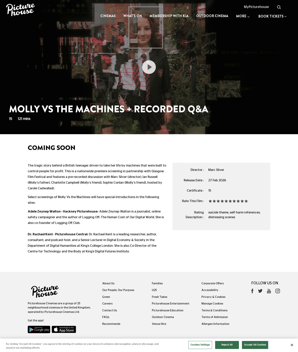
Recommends (111, 324)
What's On (132, 15)
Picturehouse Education (167, 310)
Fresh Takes (159, 297)
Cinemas (108, 15)
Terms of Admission (214, 317)
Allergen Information (215, 324)
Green (106, 297)
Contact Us (109, 310)
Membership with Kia (169, 15)
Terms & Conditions (214, 310)
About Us (108, 283)
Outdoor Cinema (212, 15)
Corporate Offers (212, 283)
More (243, 16)
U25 (154, 290)
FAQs (105, 317)
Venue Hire (159, 324)
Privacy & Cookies (213, 297)
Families (157, 283)
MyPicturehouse (256, 7)
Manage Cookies (212, 303)
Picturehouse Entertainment (170, 303)
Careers (107, 303)
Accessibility (209, 290)
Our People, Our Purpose (118, 290)
